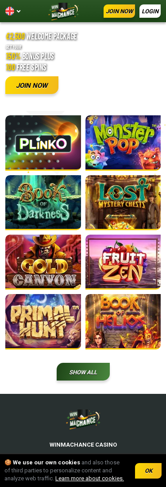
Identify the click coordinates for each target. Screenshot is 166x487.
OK (148, 470)
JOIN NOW (119, 11)
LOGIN (150, 11)
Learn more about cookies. (89, 478)
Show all (83, 372)
